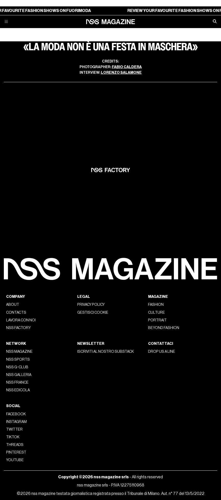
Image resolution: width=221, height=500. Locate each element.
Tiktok (12, 437)
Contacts (16, 312)
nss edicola (18, 390)
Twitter (14, 429)
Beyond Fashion (163, 328)
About (12, 305)
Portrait (157, 320)
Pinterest (16, 452)
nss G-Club (17, 367)
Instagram (16, 422)
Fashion (156, 305)
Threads (14, 445)
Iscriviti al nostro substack (105, 351)
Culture (156, 312)
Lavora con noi (21, 320)
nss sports (18, 359)
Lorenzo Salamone (121, 73)
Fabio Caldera (127, 67)
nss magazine (19, 351)
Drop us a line (161, 351)
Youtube (15, 460)
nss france (17, 382)
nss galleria (18, 375)
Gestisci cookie (92, 312)
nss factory (18, 328)
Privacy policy (91, 305)
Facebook (16, 414)
